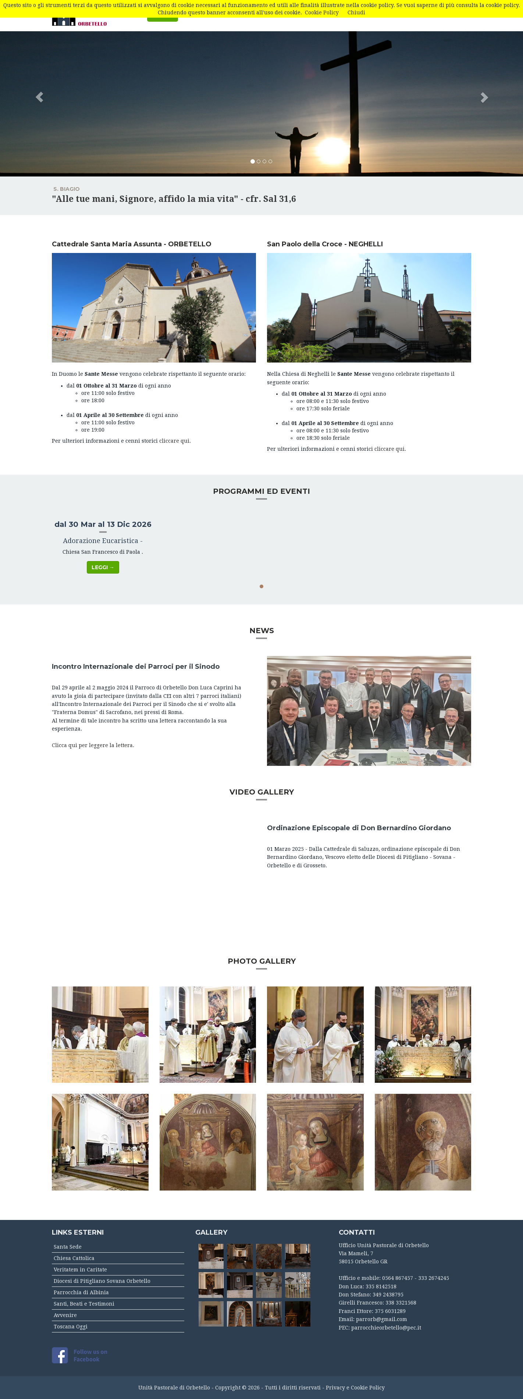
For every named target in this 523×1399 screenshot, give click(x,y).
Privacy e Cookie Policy (355, 1388)
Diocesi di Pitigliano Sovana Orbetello (102, 1281)
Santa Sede (68, 1247)
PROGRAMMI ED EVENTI (261, 491)
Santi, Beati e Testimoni (84, 1304)
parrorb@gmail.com (381, 1319)
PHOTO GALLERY (262, 961)
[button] (39, 88)
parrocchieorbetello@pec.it (386, 1328)
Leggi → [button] (103, 567)
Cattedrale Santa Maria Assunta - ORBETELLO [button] (131, 244)
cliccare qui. (175, 441)
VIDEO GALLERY (262, 792)
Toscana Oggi (71, 1327)
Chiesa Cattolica (74, 1258)
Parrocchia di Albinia (81, 1292)
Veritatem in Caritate (80, 1270)
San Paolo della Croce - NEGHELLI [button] (325, 244)
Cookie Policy (322, 12)
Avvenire (65, 1315)
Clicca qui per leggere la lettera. (93, 745)
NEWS (261, 630)
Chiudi (356, 12)
